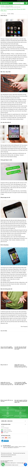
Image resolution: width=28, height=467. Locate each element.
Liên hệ (2, 426)
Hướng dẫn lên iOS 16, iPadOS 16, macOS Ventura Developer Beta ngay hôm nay (20, 365)
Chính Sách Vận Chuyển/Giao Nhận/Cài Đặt (9, 454)
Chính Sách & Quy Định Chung (7, 453)
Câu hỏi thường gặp (5, 427)
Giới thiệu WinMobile (7, 429)
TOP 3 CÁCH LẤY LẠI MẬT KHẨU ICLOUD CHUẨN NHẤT (7, 347)
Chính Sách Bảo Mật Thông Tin (7, 456)
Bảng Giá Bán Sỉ (4, 364)
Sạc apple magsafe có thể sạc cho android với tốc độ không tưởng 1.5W (20, 401)
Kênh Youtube (5, 432)
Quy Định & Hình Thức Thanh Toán (19, 453)
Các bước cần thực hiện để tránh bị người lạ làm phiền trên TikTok (20, 348)
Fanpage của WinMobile (7, 431)
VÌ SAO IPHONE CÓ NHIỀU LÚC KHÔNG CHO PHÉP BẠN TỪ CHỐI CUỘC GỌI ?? (20, 383)
